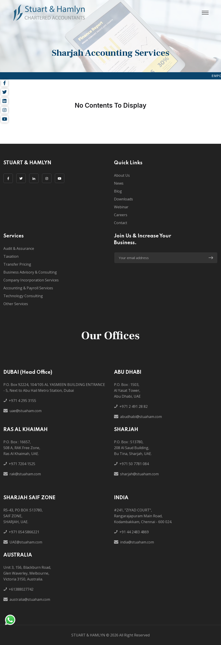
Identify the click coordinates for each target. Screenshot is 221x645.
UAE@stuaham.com (25, 542)
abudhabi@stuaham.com (141, 416)
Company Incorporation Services (31, 280)
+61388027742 (21, 589)
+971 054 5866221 (24, 531)
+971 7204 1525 (22, 463)
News (118, 183)
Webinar (121, 206)
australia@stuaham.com (29, 599)
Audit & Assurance (18, 248)
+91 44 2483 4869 (134, 531)
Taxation (11, 256)
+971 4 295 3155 (22, 400)
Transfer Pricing (17, 264)
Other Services (15, 303)
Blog (118, 191)
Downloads (123, 199)
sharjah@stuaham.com (139, 473)
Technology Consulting (23, 295)
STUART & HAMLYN (88, 635)
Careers (120, 214)
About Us (122, 175)
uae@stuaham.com (25, 410)
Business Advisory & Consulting (30, 272)
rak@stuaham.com (25, 473)
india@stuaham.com (137, 542)
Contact (120, 222)
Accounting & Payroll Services (28, 287)
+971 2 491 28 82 (133, 406)
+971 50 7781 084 (134, 463)
